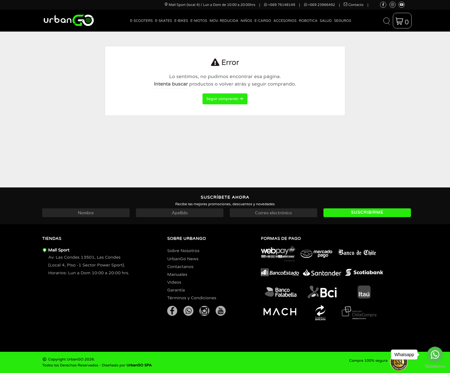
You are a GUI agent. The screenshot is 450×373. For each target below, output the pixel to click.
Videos (174, 282)
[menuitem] (141, 25)
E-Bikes (181, 21)
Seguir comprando (224, 99)
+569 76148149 (279, 5)
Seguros (342, 21)
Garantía (176, 290)
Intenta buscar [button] (171, 84)
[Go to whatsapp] (435, 354)
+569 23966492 (319, 5)
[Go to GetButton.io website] (435, 367)
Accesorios (285, 21)
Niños (246, 21)
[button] (386, 20)
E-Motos (198, 21)
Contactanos (180, 266)
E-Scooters (141, 21)
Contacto (353, 5)
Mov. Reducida (223, 21)
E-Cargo (262, 21)
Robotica (308, 21)
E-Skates (163, 21)
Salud (326, 21)
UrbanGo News (182, 258)
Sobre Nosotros (183, 250)
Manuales (177, 274)
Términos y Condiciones (191, 298)
